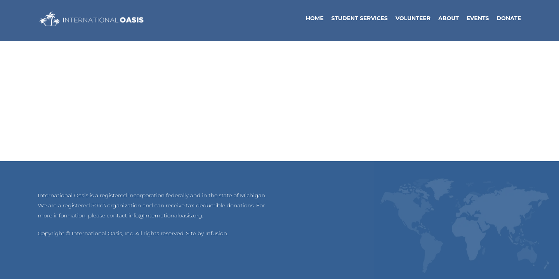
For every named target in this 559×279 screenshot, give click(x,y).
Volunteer (413, 20)
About (448, 20)
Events (478, 20)
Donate (509, 20)
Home (315, 20)
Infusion (216, 233)
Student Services (360, 20)
